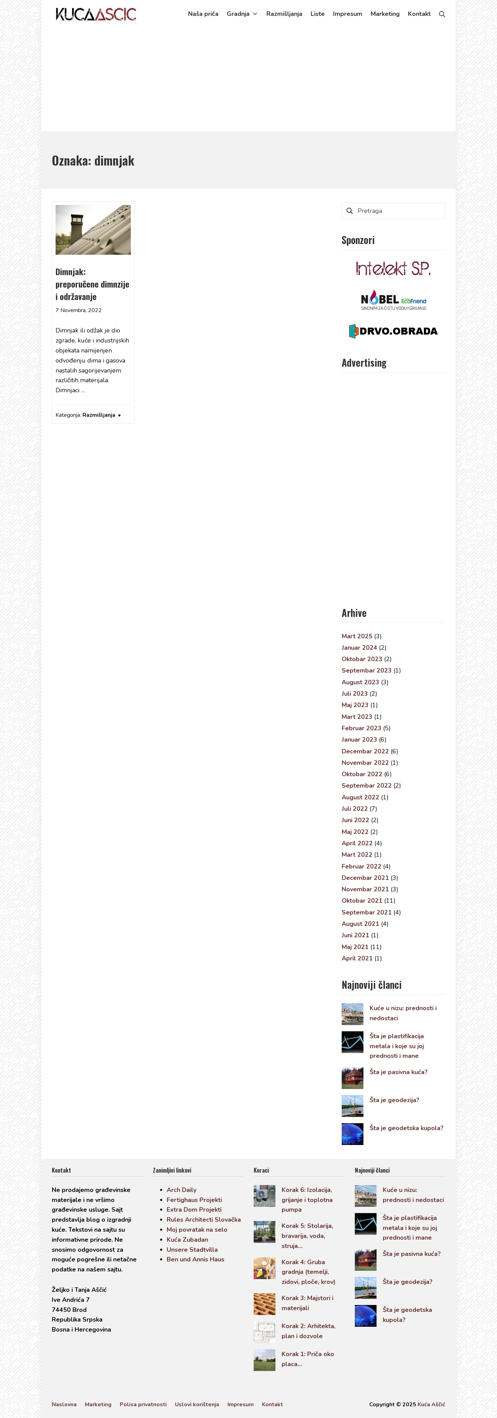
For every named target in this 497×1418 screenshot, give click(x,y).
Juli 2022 (355, 809)
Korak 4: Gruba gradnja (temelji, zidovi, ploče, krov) (308, 1272)
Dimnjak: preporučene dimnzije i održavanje (92, 283)
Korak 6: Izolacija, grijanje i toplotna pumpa (307, 1200)
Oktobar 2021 (362, 900)
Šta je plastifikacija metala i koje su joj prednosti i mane (397, 1046)
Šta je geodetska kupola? (407, 1128)
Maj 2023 (355, 705)
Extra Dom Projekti (194, 1209)
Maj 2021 (355, 947)
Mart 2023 (357, 717)
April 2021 (357, 958)
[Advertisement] (248, 79)
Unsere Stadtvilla (192, 1250)
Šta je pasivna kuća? (399, 1072)
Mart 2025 (357, 636)
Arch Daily (181, 1190)
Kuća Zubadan (187, 1240)
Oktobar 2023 (362, 659)
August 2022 (360, 797)
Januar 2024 (359, 648)
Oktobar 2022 (362, 774)
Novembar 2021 (365, 889)
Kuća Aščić (431, 1404)
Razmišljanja (98, 415)
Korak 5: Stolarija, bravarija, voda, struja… (307, 1236)
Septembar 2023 (367, 670)
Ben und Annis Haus (195, 1259)
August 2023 (360, 682)
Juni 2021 (355, 935)
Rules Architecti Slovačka (204, 1219)
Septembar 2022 (367, 785)
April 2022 (357, 843)
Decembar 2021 (365, 878)
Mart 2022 (357, 855)
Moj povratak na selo (197, 1230)
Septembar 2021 (367, 912)
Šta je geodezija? (394, 1100)
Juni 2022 (355, 820)
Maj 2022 (355, 832)
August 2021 (360, 924)
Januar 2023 (359, 739)
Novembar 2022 (365, 763)
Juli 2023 (355, 693)
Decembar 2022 (365, 751)
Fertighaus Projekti (194, 1200)
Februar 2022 (361, 866)
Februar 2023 (361, 728)
